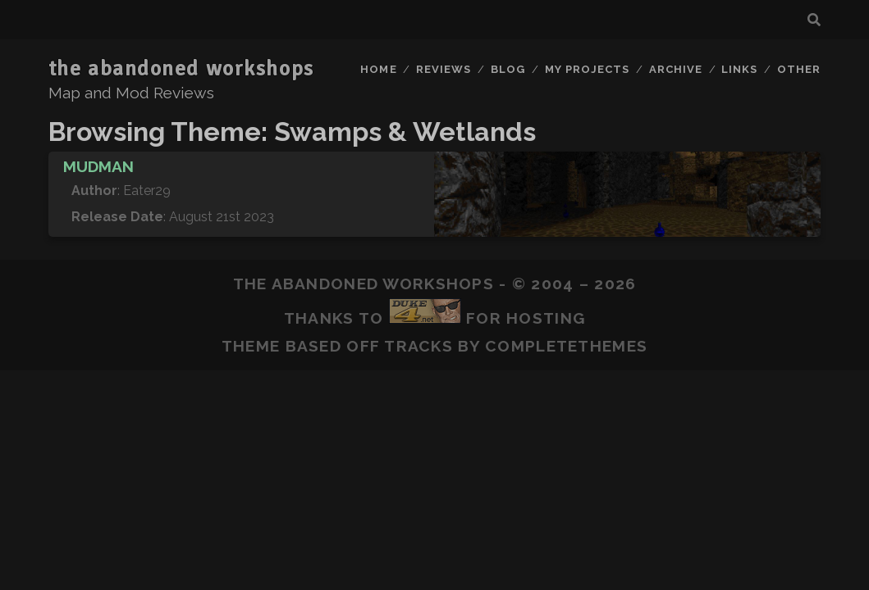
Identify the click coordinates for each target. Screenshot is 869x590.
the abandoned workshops (181, 69)
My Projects (587, 69)
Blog (508, 69)
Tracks (418, 346)
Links (739, 69)
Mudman (98, 166)
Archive (675, 69)
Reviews (443, 69)
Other (799, 69)
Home (378, 69)
